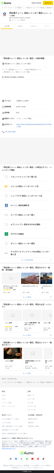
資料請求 (30, 422)
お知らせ (34, 26)
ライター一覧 (31, 406)
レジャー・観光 (6, 402)
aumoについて (38, 467)
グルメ (4, 399)
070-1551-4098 (10, 132)
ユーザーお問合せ (45, 465)
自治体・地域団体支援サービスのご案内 (14, 433)
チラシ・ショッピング (9, 406)
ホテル (4, 395)
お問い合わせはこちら (9, 448)
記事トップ (30, 395)
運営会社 (6, 465)
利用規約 (15, 467)
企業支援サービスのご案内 (10, 430)
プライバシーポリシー (26, 467)
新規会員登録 (36, 3)
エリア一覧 (30, 399)
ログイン (48, 3)
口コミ (47, 26)
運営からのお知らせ (16, 465)
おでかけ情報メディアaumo (10, 419)
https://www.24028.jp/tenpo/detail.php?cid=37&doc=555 (34, 125)
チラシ (20, 26)
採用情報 (26, 465)
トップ (6, 26)
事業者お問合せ (33, 419)
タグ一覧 (30, 402)
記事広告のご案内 (33, 426)
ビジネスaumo (6, 422)
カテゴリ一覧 (31, 410)
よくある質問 (34, 465)
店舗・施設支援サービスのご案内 (12, 426)
